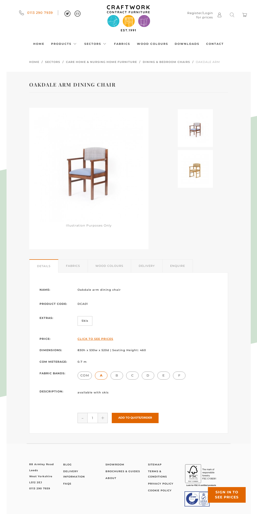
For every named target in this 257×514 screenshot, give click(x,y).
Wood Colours (152, 44)
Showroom (114, 464)
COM (84, 375)
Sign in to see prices (227, 494)
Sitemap (155, 464)
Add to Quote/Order (135, 417)
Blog (67, 464)
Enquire (177, 266)
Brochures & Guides (122, 471)
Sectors (95, 44)
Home (38, 44)
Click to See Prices (95, 339)
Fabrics (122, 44)
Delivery (147, 266)
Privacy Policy (160, 483)
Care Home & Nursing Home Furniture (101, 62)
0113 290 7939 (36, 13)
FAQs (67, 483)
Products (64, 44)
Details (44, 266)
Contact (215, 44)
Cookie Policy (160, 490)
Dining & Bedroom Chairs (166, 62)
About (110, 478)
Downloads (187, 44)
